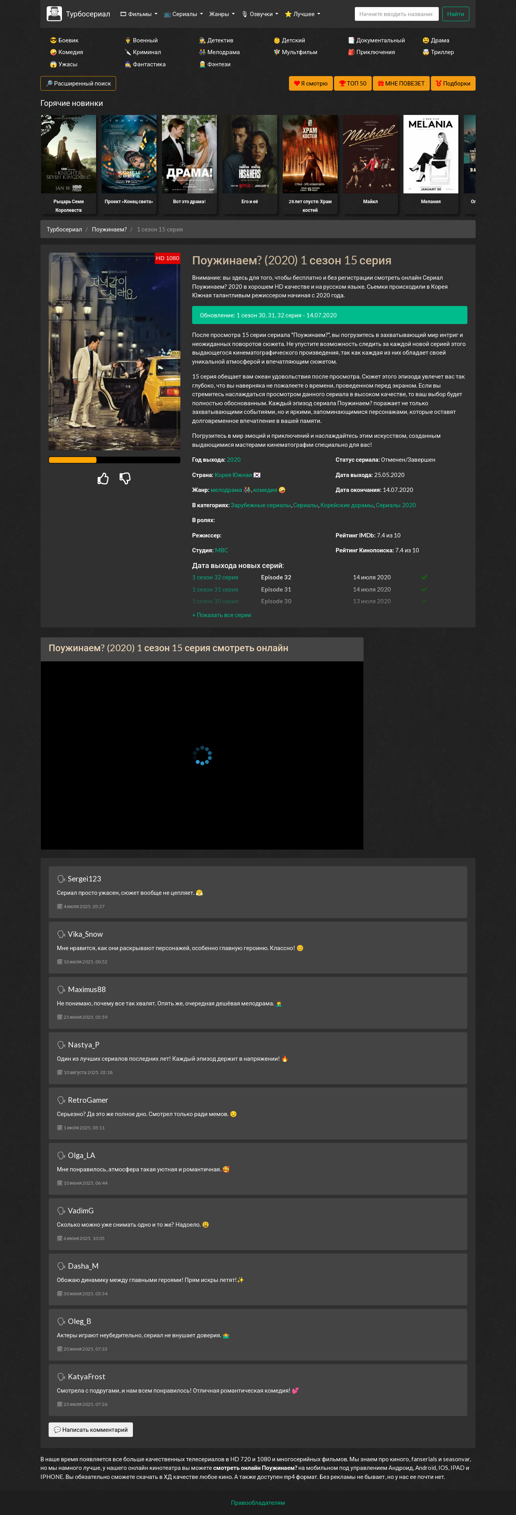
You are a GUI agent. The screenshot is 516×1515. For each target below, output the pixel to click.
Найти (455, 13)
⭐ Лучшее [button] (300, 13)
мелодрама (226, 489)
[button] (221, 614)
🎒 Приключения (371, 51)
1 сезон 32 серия (215, 577)
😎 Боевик (64, 40)
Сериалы (305, 504)
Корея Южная (233, 474)
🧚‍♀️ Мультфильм (295, 51)
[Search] (396, 14)
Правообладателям (258, 1502)
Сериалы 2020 (396, 504)
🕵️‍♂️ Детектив (216, 40)
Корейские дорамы (347, 504)
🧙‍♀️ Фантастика (145, 63)
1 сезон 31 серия (215, 589)
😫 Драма (435, 40)
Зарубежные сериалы (261, 504)
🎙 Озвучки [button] (257, 13)
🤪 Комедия (66, 51)
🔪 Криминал (142, 51)
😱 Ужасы (64, 63)
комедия (265, 489)
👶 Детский (289, 40)
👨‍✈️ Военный (141, 40)
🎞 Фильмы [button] (136, 13)
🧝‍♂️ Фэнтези (215, 63)
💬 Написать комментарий (91, 1429)
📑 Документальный (374, 40)
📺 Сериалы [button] (181, 13)
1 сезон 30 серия (215, 601)
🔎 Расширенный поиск (78, 83)
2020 (234, 459)
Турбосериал (88, 13)
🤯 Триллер (438, 51)
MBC (221, 550)
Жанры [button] (220, 13)
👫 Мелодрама (219, 51)
